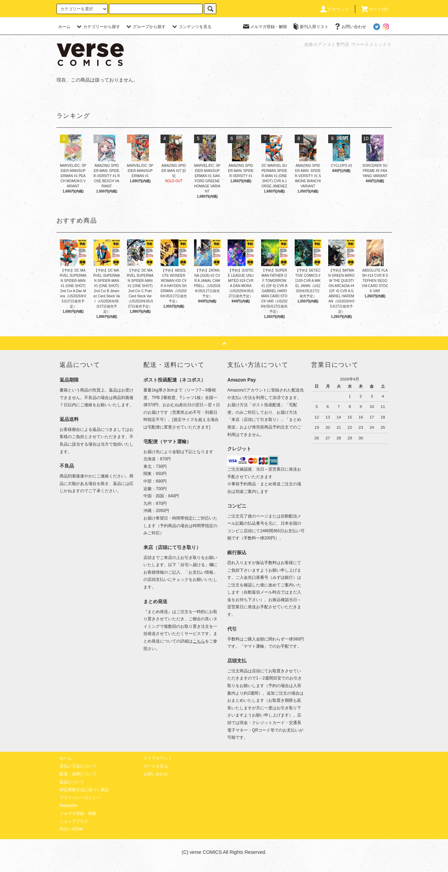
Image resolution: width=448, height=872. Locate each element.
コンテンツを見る (191, 26)
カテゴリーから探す (97, 26)
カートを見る (155, 766)
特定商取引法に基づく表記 (84, 789)
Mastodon (69, 805)
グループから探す (145, 26)
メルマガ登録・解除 (264, 26)
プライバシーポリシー (80, 797)
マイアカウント (157, 758)
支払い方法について (78, 766)
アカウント (334, 9)
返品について (72, 782)
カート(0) (374, 9)
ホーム (64, 26)
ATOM (77, 829)
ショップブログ (74, 821)
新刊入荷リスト (310, 26)
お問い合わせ (349, 26)
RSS (64, 829)
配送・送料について (78, 774)
